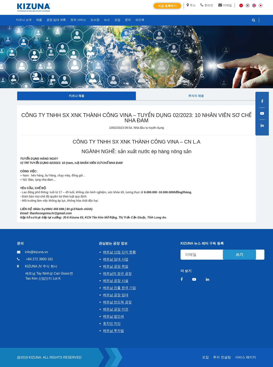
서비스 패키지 (245, 357)
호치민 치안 (112, 323)
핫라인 (206, 5)
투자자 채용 (196, 95)
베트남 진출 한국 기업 (119, 287)
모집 (205, 357)
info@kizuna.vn (36, 252)
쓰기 (239, 255)
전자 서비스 (78, 19)
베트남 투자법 (113, 330)
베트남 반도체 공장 (117, 302)
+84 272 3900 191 (39, 259)
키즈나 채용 (76, 95)
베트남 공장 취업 (115, 266)
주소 (191, 5)
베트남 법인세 (113, 316)
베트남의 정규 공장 (117, 273)
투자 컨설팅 (222, 357)
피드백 (139, 19)
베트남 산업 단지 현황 (119, 252)
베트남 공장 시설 (115, 280)
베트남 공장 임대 (115, 295)
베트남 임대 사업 (115, 259)
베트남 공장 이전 (115, 309)
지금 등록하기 (167, 6)
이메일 (225, 5)
